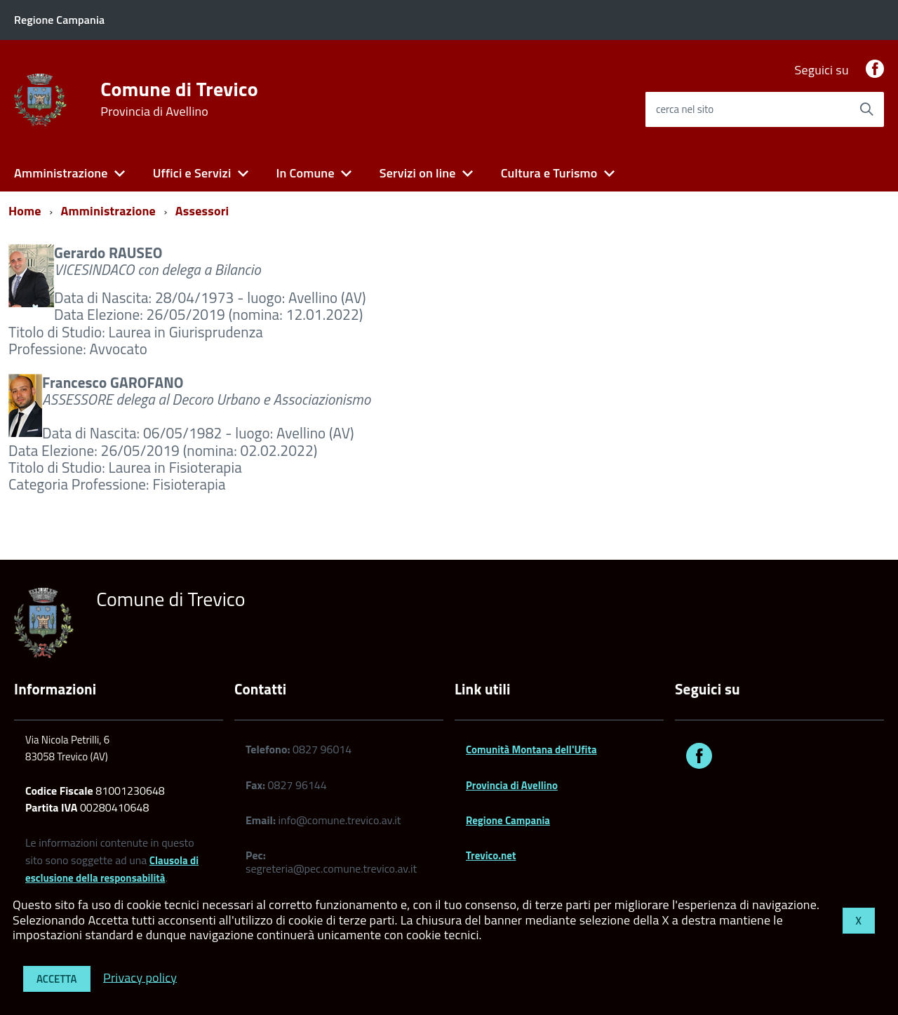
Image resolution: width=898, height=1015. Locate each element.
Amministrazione (61, 172)
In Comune (305, 172)
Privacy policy (140, 976)
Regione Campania (508, 820)
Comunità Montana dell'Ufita (531, 749)
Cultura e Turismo (549, 172)
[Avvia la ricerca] (866, 109)
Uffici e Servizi (192, 172)
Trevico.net (491, 855)
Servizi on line (418, 172)
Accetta (56, 979)
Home (24, 210)
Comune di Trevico (179, 99)
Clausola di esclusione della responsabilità (112, 869)
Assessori (202, 210)
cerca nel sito (684, 109)
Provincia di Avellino (512, 785)
